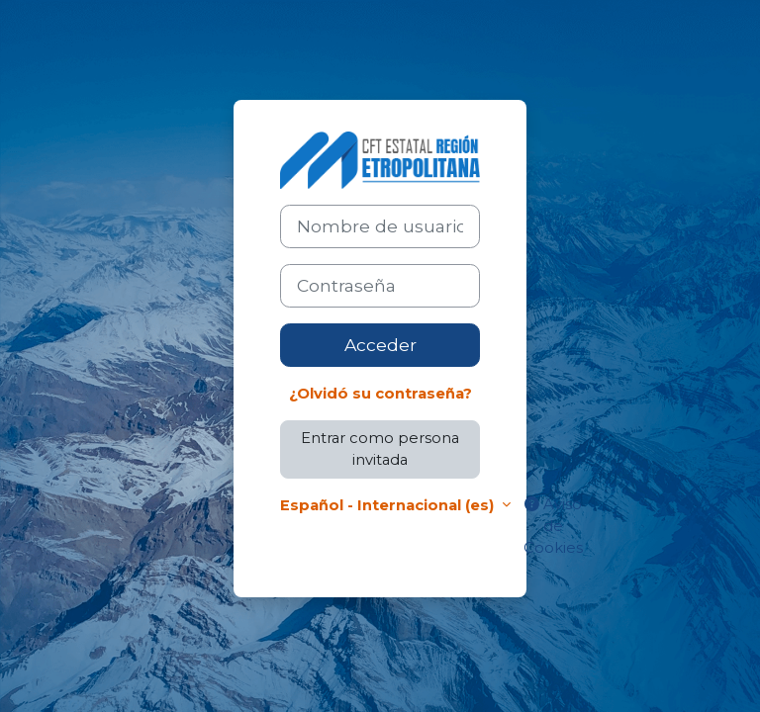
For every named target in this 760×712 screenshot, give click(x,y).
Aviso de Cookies (553, 526)
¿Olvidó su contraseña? (380, 393)
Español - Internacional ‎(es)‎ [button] (389, 505)
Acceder (380, 344)
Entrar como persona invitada (380, 449)
